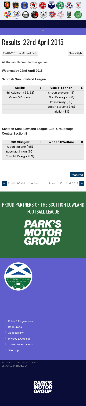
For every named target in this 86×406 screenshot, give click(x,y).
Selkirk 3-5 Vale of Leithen (20, 183)
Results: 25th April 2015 (66, 183)
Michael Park (29, 53)
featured (77, 174)
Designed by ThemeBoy (15, 365)
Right (79, 53)
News (72, 53)
